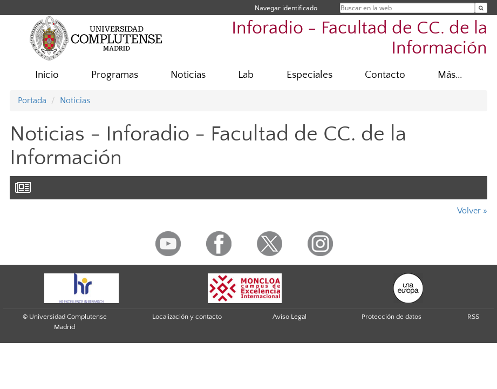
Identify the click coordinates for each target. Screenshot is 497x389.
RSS (473, 316)
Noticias (188, 75)
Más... (450, 75)
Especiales (309, 75)
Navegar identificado (286, 7)
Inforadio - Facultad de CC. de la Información (359, 38)
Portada (32, 100)
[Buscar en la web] (481, 8)
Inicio (47, 75)
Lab (246, 75)
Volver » (472, 211)
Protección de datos (391, 316)
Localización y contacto (187, 316)
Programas (114, 75)
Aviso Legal (290, 316)
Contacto (385, 75)
